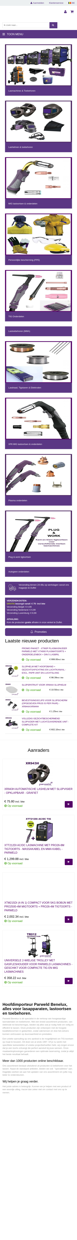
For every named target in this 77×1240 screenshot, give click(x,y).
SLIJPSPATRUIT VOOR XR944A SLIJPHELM (44, 685)
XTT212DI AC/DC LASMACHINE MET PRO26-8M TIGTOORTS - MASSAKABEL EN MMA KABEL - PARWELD (34, 849)
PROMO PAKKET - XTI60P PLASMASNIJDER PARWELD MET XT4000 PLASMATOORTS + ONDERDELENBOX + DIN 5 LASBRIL (44, 651)
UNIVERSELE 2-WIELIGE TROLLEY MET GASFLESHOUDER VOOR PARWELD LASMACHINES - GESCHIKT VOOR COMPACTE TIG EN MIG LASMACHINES (38, 966)
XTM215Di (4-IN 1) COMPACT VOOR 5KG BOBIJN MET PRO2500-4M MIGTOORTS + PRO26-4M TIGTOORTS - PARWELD (38, 906)
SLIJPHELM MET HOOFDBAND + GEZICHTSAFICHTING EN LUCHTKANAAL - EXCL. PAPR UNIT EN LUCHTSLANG (44, 669)
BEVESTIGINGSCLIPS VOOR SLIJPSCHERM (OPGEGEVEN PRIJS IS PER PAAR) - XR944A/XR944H (44, 703)
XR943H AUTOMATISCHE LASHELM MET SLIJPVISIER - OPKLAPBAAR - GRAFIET (38, 791)
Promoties (38, 631)
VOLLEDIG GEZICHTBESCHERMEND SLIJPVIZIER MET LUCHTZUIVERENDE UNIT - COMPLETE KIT (45, 721)
